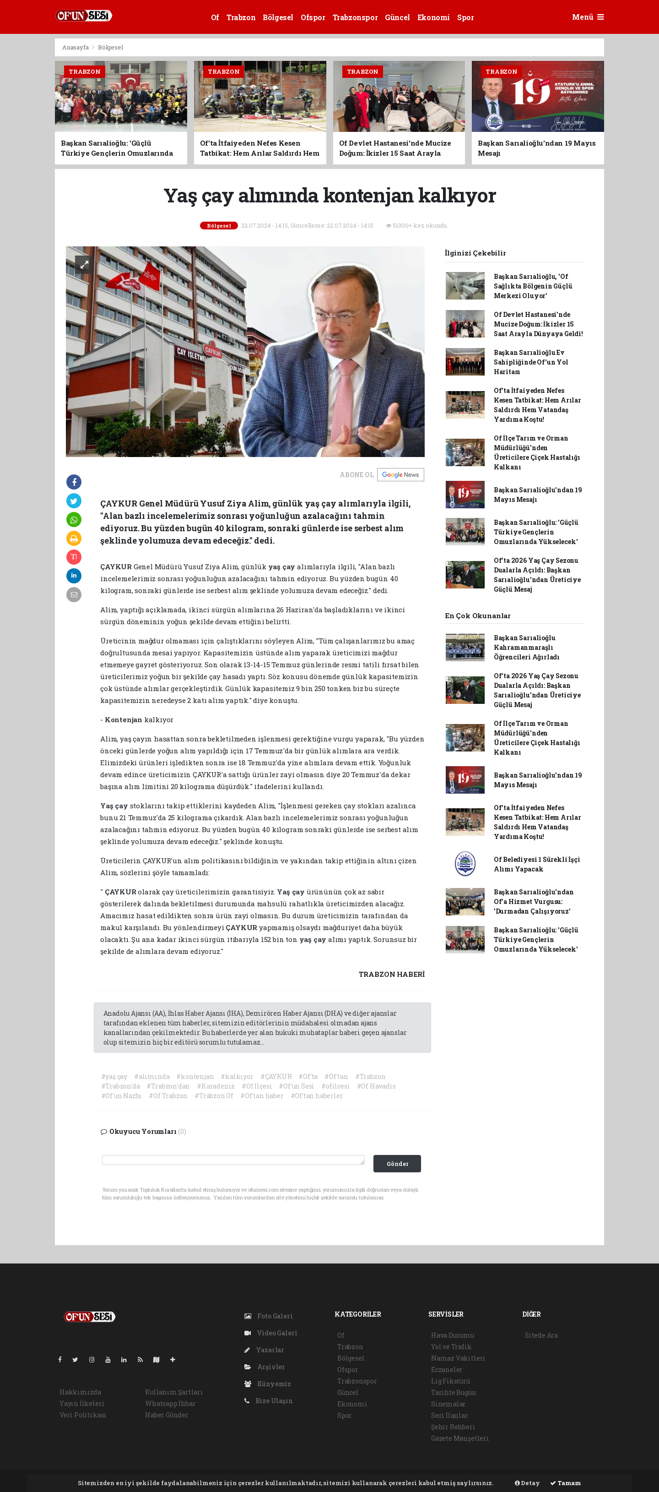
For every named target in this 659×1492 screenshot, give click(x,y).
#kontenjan (195, 1076)
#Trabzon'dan (168, 1086)
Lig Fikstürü (450, 1381)
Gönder (397, 1163)
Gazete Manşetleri (460, 1438)
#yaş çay (114, 1076)
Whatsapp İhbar (170, 1403)
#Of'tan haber (262, 1095)
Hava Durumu (452, 1335)
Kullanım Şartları (174, 1392)
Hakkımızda (80, 1392)
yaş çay (282, 566)
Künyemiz (267, 1383)
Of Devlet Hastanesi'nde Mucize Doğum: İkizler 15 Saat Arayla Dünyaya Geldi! (538, 324)
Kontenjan (124, 719)
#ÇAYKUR (276, 1076)
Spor (465, 17)
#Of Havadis (376, 1086)
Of (215, 17)
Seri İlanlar (449, 1415)
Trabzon (241, 17)
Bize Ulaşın (268, 1400)
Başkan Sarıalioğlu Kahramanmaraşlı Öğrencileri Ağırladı (527, 647)
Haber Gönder (167, 1414)
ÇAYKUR (117, 566)
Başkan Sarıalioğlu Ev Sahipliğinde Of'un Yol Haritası (531, 362)
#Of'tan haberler (317, 1095)
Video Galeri (270, 1333)
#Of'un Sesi (296, 1086)
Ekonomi (433, 17)
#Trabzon (370, 1076)
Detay (527, 1483)
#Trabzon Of (213, 1095)
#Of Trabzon (168, 1095)
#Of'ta (308, 1076)
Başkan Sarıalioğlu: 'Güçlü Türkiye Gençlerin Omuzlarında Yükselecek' (536, 532)
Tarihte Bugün (453, 1392)
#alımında (151, 1076)
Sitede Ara (541, 1335)
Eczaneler (447, 1369)
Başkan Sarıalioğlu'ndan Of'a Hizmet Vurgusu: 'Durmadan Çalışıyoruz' (534, 901)
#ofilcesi (335, 1086)
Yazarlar (264, 1349)
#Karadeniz (216, 1086)
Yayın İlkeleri (81, 1403)
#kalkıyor (237, 1076)
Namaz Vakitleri (458, 1358)
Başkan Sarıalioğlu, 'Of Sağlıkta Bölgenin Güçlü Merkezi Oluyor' (533, 286)
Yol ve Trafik (451, 1346)
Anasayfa (76, 47)
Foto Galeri (268, 1316)
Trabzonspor (355, 17)
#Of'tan (336, 1076)
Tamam (565, 1483)
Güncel (397, 17)
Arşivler (264, 1366)
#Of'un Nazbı (121, 1095)
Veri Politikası (83, 1414)
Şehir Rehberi (453, 1426)
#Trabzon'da (120, 1086)
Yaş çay (115, 805)
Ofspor (313, 17)
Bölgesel (278, 17)
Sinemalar (448, 1403)
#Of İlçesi (257, 1086)
